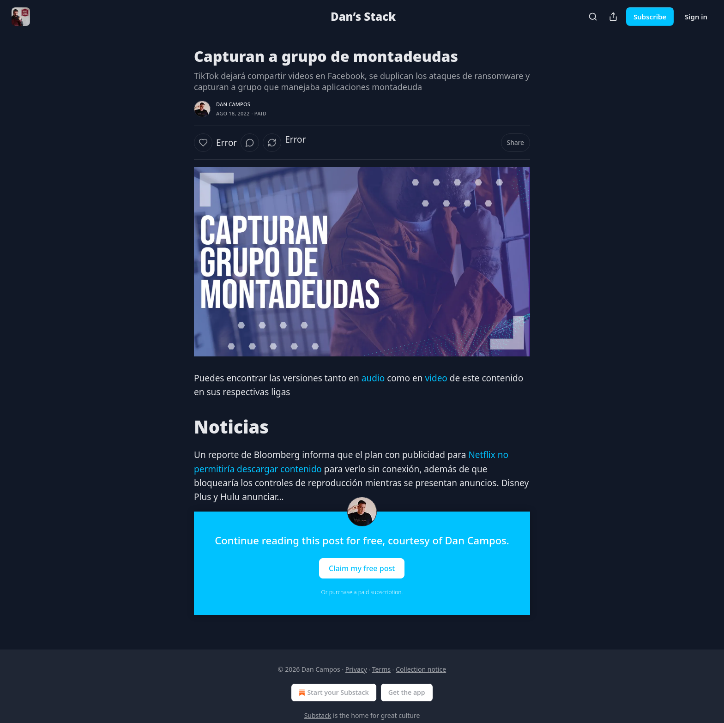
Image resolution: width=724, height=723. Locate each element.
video (434, 378)
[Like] (203, 142)
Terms (381, 669)
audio (373, 378)
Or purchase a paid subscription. (362, 592)
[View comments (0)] (250, 142)
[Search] (593, 16)
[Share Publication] (613, 16)
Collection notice (421, 669)
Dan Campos (233, 104)
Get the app (406, 692)
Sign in (696, 16)
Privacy (356, 669)
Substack (318, 715)
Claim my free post (362, 568)
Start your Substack (332, 692)
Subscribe (650, 16)
